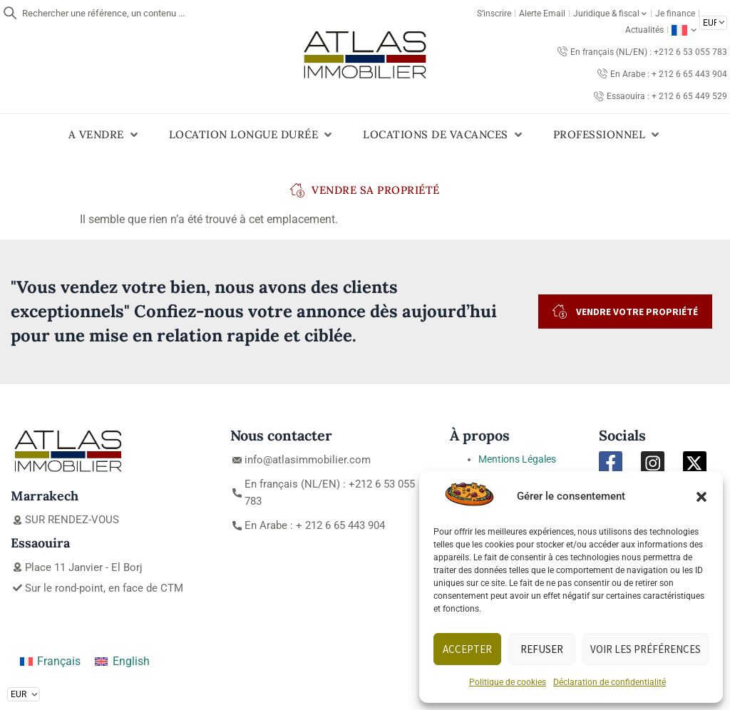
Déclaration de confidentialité (609, 682)
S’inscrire (494, 14)
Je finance (675, 14)
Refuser (541, 649)
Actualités (644, 30)
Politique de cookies (507, 682)
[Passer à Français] (50, 662)
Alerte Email (542, 14)
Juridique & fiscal (610, 14)
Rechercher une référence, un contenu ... (103, 13)
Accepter (467, 649)
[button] (701, 497)
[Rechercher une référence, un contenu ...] (10, 13)
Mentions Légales (517, 459)
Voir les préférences (645, 649)
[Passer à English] (122, 662)
